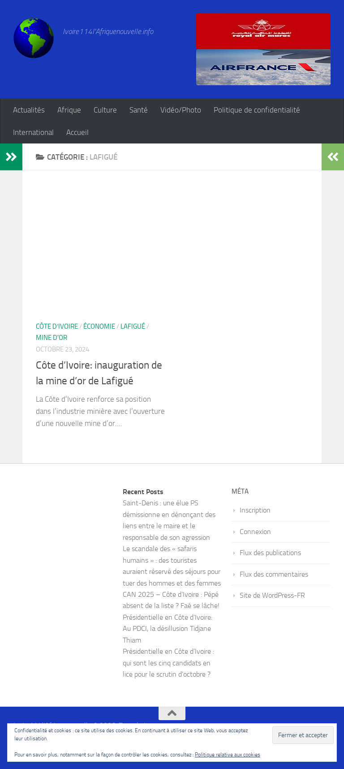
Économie (99, 326)
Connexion (255, 531)
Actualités (29, 109)
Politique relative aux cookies (227, 755)
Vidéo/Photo (180, 109)
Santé (138, 109)
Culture (105, 109)
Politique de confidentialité (257, 109)
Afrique (69, 109)
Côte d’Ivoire (57, 326)
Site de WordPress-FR (272, 595)
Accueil (77, 132)
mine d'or (51, 338)
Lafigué (132, 326)
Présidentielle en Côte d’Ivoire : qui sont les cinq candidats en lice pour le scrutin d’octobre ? (168, 662)
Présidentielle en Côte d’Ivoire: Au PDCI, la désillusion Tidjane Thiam (167, 628)
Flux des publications (270, 552)
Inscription (255, 510)
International (33, 132)
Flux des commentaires (274, 574)
